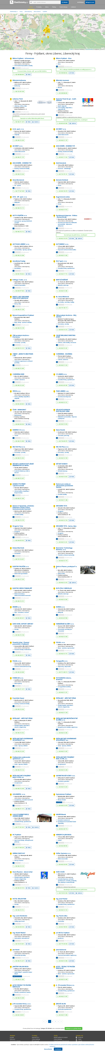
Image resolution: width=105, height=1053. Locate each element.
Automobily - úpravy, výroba (23, 250)
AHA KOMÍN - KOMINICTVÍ (65, 146)
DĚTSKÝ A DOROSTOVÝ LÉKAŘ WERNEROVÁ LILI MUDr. (23, 464)
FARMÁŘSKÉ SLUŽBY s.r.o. (65, 624)
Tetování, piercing (63, 435)
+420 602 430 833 (19, 404)
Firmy (31, 7)
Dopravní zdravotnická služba (67, 250)
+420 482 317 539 (19, 579)
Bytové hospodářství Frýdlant (23, 315)
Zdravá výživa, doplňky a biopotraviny (21, 492)
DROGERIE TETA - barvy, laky (66, 526)
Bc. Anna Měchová (62, 297)
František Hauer (18, 698)
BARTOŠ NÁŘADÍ (62, 280)
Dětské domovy (62, 471)
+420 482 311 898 (62, 1015)
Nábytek (17, 202)
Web (28, 74)
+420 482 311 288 (62, 500)
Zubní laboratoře (63, 134)
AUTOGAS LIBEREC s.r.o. (21, 244)
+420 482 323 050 (62, 864)
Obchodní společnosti (64, 1009)
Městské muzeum (62, 80)
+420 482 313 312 (19, 910)
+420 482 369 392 (62, 846)
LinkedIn (79, 1041)
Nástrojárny (18, 683)
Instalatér (17, 553)
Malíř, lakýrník (62, 106)
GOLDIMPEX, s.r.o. (19, 794)
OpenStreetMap (89, 49)
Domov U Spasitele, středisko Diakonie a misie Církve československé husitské (23, 507)
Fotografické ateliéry (64, 686)
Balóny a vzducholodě (67, 882)
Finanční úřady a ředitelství (22, 649)
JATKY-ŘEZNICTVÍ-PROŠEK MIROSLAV (22, 986)
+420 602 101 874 (62, 238)
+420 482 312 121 (62, 402)
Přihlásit (80, 2)
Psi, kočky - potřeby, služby (66, 302)
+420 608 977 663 (19, 291)
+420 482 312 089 (19, 998)
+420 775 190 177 (62, 308)
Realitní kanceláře (19, 285)
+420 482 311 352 (62, 365)
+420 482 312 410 (62, 582)
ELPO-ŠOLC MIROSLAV (64, 588)
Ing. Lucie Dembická (20, 916)
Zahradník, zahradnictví (21, 938)
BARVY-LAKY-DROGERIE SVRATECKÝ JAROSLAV (21, 297)
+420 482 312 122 (19, 770)
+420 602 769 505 (62, 927)
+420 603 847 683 (62, 123)
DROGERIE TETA (61, 506)
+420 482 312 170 (62, 560)
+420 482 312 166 (19, 635)
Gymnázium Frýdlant (63, 794)
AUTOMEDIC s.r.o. (62, 244)
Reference (12, 1039)
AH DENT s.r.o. (61, 129)
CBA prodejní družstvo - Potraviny (21, 336)
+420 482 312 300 (62, 599)
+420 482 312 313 (19, 601)
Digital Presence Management (61, 1041)
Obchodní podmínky (15, 1041)
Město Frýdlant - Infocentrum (23, 58)
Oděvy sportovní (19, 921)
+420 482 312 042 (19, 174)
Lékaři (60, 840)
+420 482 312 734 (62, 520)
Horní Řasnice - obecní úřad (22, 872)
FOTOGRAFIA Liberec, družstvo (63, 679)
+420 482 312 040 (19, 788)
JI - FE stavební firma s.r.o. (65, 985)
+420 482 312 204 (62, 787)
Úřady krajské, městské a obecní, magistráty (65, 706)
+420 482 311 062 (62, 255)
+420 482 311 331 (62, 692)
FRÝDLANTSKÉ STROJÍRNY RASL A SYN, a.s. (65, 758)
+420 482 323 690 (19, 672)
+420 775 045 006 (62, 944)
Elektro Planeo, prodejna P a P (66, 567)
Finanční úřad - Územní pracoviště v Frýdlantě (21, 643)
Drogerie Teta (18, 526)
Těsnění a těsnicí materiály (66, 555)
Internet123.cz (35, 1037)
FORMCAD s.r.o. (18, 678)
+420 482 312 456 (62, 636)
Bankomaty (17, 415)
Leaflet (71, 49)
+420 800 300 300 (19, 424)
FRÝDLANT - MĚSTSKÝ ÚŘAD (66, 698)
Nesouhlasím (48, 1049)
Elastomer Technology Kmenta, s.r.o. (64, 549)
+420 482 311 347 (19, 689)
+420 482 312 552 (19, 733)
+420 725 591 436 (19, 91)
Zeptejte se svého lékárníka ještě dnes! (32, 118)
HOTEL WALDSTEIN (19, 899)
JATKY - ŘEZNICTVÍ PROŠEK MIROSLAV (65, 967)
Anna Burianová (18, 180)
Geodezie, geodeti (63, 781)
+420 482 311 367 (19, 122)
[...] (46, 2)
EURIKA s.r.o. (60, 607)
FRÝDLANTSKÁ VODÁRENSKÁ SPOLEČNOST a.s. (23, 739)
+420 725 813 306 (62, 893)
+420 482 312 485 (62, 291)
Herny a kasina (18, 860)
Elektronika (61, 573)
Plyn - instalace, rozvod (21, 612)
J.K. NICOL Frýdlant (63, 933)
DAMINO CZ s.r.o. (19, 430)
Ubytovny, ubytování (64, 666)
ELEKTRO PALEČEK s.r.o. (21, 566)
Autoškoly (17, 268)
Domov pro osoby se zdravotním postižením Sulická (64, 485)
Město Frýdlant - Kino (63, 58)
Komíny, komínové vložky (65, 151)
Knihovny (17, 86)
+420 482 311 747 (19, 157)
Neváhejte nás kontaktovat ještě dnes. (76, 889)
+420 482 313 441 (62, 348)
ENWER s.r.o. (17, 607)
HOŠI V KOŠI (60, 872)
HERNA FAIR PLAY (19, 853)
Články (54, 7)
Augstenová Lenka (63, 197)
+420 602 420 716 (62, 829)
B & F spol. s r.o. (61, 261)
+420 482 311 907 (62, 996)
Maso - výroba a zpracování (66, 648)
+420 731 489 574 (62, 672)
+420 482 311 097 (62, 751)
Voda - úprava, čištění (20, 745)
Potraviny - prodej (63, 324)
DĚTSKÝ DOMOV (61, 464)
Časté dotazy (63, 7)
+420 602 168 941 (19, 1015)
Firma (59, 185)
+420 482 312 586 (19, 255)
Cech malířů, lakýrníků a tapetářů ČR (65, 108)
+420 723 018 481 (19, 944)
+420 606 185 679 (62, 191)
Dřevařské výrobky (20, 955)
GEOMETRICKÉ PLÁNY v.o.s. (65, 776)
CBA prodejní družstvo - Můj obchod (66, 316)
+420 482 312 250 (19, 140)
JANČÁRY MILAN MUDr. (21, 967)
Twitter (79, 1039)
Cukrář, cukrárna (63, 359)
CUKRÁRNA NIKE (18, 374)
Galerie (35, 122)
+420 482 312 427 (19, 478)
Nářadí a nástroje (63, 285)
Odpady (16, 134)
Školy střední (62, 800)
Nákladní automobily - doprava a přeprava (67, 224)
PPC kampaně (35, 1041)
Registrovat (90, 2)
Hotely (16, 629)
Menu (47, 7)
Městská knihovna (19, 80)
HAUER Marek (61, 814)
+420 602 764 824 (19, 274)
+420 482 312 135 (19, 866)
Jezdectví (60, 938)
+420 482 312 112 (19, 231)
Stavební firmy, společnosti (66, 268)
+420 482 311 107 (19, 809)
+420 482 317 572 (62, 209)
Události (73, 7)
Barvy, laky (17, 304)
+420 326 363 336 (19, 927)
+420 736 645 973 (62, 441)
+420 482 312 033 (62, 476)
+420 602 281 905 (62, 385)
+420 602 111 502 (62, 157)
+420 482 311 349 (62, 712)
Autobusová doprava (64, 222)
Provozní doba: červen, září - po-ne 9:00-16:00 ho (32, 71)
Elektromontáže (63, 859)
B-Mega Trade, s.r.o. (20, 280)
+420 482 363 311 (19, 655)
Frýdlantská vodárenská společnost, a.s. (21, 758)
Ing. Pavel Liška (61, 916)
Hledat (65, 2)
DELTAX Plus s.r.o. (19, 447)
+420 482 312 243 (19, 751)
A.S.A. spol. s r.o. (18, 129)
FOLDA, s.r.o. (60, 642)
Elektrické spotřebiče (20, 573)
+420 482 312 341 (62, 542)
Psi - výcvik (17, 185)
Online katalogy (36, 1039)
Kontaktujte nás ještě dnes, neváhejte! (76, 120)
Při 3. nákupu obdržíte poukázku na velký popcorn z (75, 69)
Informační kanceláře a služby (23, 65)
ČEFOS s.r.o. (17, 391)
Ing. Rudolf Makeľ (19, 933)
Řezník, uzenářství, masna (22, 992)
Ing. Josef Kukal (61, 899)
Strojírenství (62, 764)
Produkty (39, 7)
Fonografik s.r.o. (62, 661)
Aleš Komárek (61, 163)
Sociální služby (62, 494)
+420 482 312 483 (62, 733)
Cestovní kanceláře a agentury (67, 955)
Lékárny (16, 106)
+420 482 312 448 (62, 979)
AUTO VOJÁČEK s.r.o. (20, 215)
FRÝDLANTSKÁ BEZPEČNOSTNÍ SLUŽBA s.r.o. (67, 719)
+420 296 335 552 (19, 540)
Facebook (79, 1037)
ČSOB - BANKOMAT (19, 410)
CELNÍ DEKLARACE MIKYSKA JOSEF (65, 336)
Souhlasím (58, 1049)
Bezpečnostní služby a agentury (67, 727)
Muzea (60, 87)
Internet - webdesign (64, 168)
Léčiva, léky (23, 106)
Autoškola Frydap (19, 261)
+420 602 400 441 (19, 618)
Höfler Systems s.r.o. (63, 853)
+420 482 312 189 (62, 458)
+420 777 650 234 (19, 847)
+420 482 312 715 (62, 653)
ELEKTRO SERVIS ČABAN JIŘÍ (22, 588)
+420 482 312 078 (62, 805)
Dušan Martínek (18, 548)
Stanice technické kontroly (22, 666)
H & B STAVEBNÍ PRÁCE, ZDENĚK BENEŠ (21, 815)
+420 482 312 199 (19, 328)
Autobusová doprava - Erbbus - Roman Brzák (66, 216)
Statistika (61, 921)
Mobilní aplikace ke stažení (61, 1037)
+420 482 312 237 (19, 961)
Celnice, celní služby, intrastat (67, 342)
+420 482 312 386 (62, 961)
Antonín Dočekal (62, 180)
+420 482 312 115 (19, 208)
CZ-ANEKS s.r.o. (61, 374)
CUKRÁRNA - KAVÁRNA (64, 354)
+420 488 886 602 (62, 73)
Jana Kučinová (61, 950)
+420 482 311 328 (19, 309)
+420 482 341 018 (19, 888)
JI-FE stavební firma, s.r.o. (22, 1004)
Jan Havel (16, 950)
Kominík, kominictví (64, 820)
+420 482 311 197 (62, 140)
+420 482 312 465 (19, 368)
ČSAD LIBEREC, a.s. (62, 391)
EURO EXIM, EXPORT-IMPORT (23, 624)
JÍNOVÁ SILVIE (61, 1004)
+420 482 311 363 (19, 498)
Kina (59, 64)
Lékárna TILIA (18, 99)
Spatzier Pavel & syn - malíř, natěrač (66, 100)
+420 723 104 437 (19, 559)
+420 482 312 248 (62, 770)
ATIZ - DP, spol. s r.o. (20, 197)
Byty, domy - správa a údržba (23, 322)
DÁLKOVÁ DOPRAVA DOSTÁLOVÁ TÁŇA (63, 410)
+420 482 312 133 (62, 910)
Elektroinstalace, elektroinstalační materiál (22, 594)
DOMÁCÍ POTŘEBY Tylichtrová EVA (19, 485)
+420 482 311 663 (19, 979)
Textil (16, 435)
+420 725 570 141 (62, 174)
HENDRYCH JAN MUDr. (64, 835)
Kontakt (12, 1037)
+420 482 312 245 (19, 385)
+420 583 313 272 (62, 329)
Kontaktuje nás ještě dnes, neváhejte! (75, 235)
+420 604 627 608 (62, 618)
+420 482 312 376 (19, 520)
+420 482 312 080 (19, 441)
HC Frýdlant (17, 835)
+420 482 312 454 (19, 458)
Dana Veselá (60, 430)
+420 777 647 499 (19, 191)
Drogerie (60, 511)
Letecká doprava (63, 879)
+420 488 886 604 (19, 74)
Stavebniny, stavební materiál (23, 800)
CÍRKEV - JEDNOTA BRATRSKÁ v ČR (23, 355)
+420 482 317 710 (62, 274)
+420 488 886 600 (62, 93)
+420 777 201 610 (19, 827)
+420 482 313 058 (62, 424)
